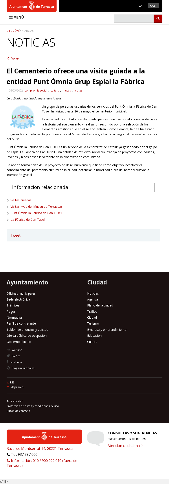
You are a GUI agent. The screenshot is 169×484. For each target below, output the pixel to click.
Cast (153, 5)
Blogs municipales (20, 368)
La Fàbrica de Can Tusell (28, 219)
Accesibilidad (15, 401)
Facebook (14, 362)
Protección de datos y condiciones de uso (33, 406)
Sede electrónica (18, 299)
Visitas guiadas (21, 200)
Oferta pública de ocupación (27, 335)
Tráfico (92, 311)
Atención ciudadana (125, 445)
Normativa (14, 317)
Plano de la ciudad (100, 305)
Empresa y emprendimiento (107, 329)
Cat (141, 5)
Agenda (92, 299)
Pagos (11, 311)
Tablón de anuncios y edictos (27, 329)
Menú (16, 17)
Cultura (92, 342)
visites (78, 90)
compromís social (36, 90)
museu (67, 90)
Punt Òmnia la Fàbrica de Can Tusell (36, 213)
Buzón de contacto (18, 411)
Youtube (14, 350)
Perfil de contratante (21, 323)
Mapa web (15, 387)
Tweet (15, 235)
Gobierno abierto (19, 342)
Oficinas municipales (21, 293)
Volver (13, 58)
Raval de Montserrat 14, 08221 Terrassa (40, 448)
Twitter (13, 356)
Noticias (27, 31)
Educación (94, 335)
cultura (55, 90)
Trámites (13, 305)
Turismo (93, 323)
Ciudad (92, 317)
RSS (10, 382)
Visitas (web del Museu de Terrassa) (36, 206)
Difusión (13, 31)
